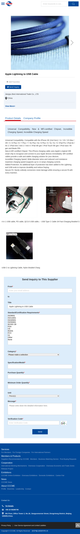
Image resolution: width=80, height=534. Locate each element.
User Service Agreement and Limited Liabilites (30, 525)
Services (5, 449)
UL (39, 335)
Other (39, 337)
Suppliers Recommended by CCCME (15, 459)
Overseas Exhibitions (29, 475)
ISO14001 (39, 318)
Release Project (7, 469)
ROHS (39, 331)
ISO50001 (39, 322)
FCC (39, 333)
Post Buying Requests (68, 459)
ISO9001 (39, 316)
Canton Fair (60, 475)
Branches (10, 489)
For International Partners (40, 452)
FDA (39, 326)
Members (33, 459)
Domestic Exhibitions (46, 475)
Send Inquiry (13, 87)
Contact (28, 489)
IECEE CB (39, 324)
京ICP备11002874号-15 (40, 531)
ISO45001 (39, 320)
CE (39, 329)
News (3, 479)
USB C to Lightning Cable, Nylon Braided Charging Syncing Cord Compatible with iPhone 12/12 (40, 268)
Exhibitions (6, 472)
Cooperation (6, 463)
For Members (6, 452)
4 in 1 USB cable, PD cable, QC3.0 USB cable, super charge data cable (30, 222)
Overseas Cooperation (36, 466)
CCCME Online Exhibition (10, 475)
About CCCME (8, 486)
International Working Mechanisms (14, 466)
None (39, 340)
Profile (3, 489)
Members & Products (10, 456)
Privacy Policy (6, 525)
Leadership (20, 489)
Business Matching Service (49, 459)
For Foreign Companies (21, 452)
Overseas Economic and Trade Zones (60, 466)
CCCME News (6, 482)
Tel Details (8, 506)
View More (10, 106)
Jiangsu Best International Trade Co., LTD (22, 94)
